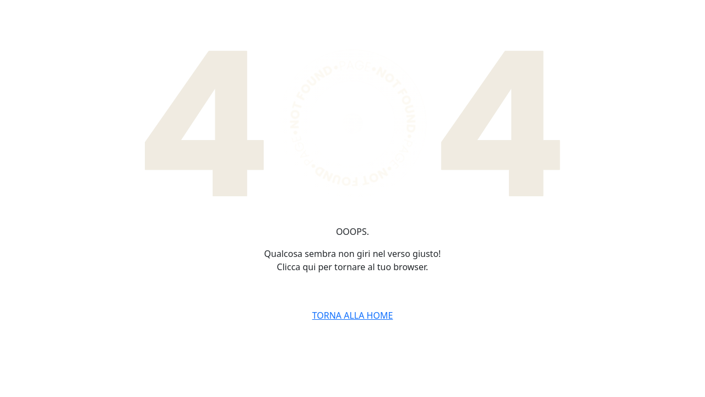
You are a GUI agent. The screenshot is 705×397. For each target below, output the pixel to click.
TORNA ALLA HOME (352, 315)
